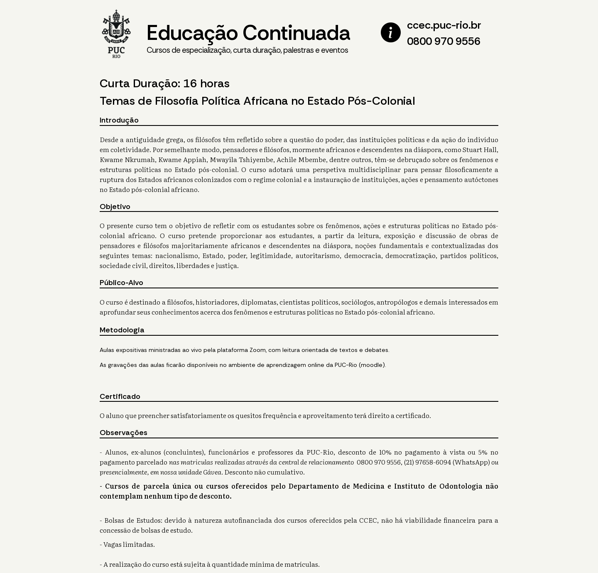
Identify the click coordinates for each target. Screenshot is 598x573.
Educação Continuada (248, 38)
